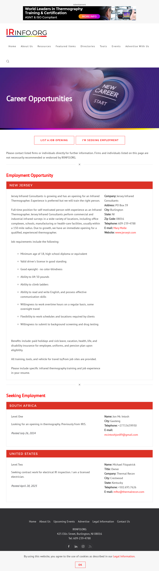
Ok (80, 564)
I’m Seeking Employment (100, 140)
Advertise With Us (137, 46)
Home (12, 46)
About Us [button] (27, 46)
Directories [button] (88, 46)
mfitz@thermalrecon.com (129, 492)
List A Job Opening (54, 140)
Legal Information (103, 521)
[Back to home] (26, 32)
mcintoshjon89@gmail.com (121, 434)
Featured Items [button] (66, 46)
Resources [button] (44, 46)
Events (116, 46)
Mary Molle (120, 228)
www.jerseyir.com (125, 232)
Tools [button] (103, 46)
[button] (7, 61)
